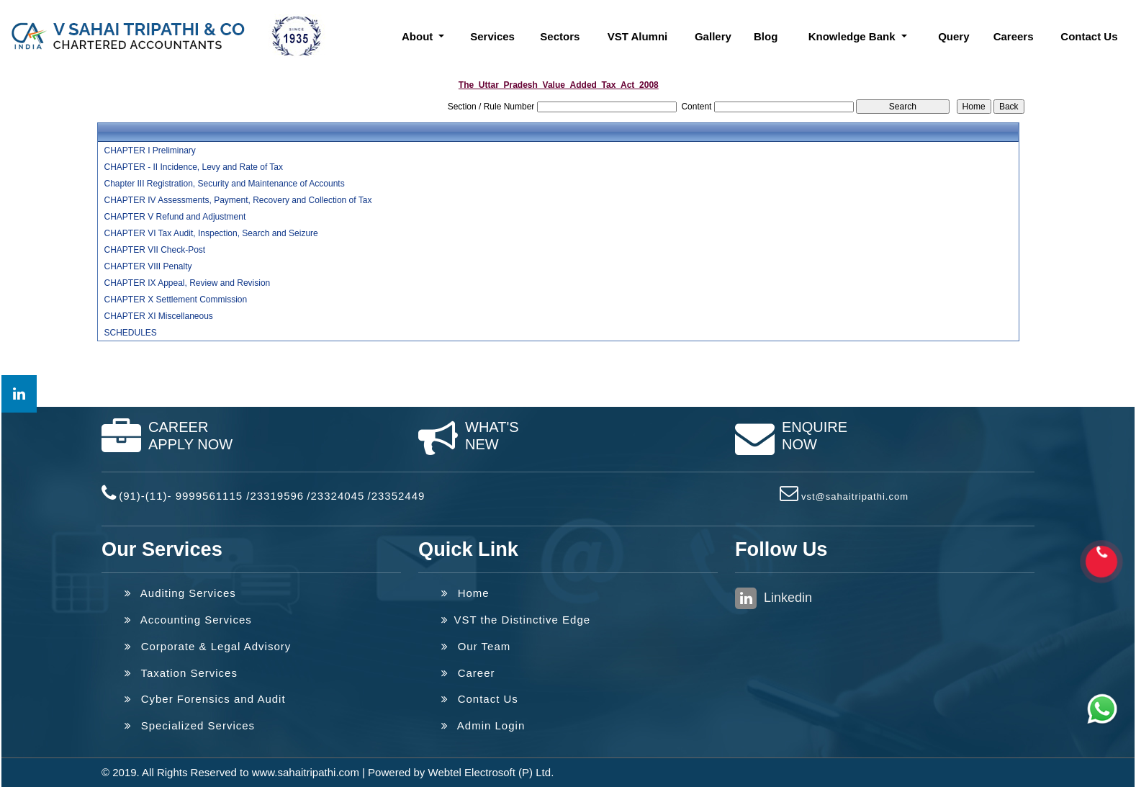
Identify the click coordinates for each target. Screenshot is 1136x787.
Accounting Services (188, 619)
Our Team (475, 646)
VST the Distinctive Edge (515, 619)
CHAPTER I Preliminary (149, 150)
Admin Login (483, 725)
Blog (765, 36)
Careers (1013, 36)
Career (468, 673)
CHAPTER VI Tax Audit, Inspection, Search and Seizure (210, 233)
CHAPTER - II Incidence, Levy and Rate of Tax (193, 167)
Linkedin (773, 598)
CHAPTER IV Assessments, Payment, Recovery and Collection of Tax (237, 200)
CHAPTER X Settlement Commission (175, 299)
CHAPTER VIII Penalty (147, 266)
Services (492, 36)
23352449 (398, 496)
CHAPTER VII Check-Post (154, 250)
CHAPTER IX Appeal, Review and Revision (187, 283)
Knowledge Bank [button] (853, 36)
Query (953, 36)
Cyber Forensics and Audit (205, 699)
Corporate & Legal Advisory (208, 646)
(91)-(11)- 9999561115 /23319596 (211, 496)
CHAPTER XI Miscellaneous (158, 316)
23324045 (338, 496)
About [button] (419, 36)
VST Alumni (638, 36)
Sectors (560, 36)
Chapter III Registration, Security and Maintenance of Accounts (224, 184)
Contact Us (1088, 36)
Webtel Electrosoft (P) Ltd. (491, 772)
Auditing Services (180, 593)
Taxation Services (181, 673)
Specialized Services (190, 725)
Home (465, 593)
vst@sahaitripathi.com (855, 496)
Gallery (713, 36)
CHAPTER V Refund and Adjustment (174, 217)
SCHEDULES (130, 333)
